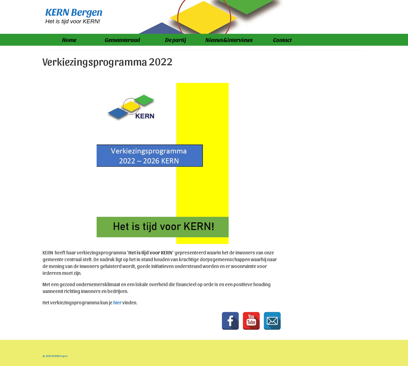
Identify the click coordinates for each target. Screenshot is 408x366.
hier (117, 302)
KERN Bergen (74, 11)
